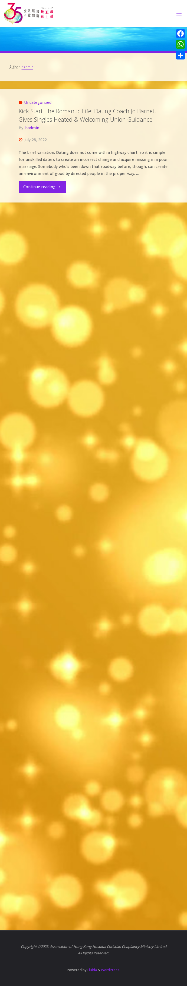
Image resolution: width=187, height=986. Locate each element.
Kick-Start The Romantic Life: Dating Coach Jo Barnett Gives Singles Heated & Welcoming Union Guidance (87, 115)
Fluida (92, 969)
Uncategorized (37, 102)
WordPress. (110, 969)
